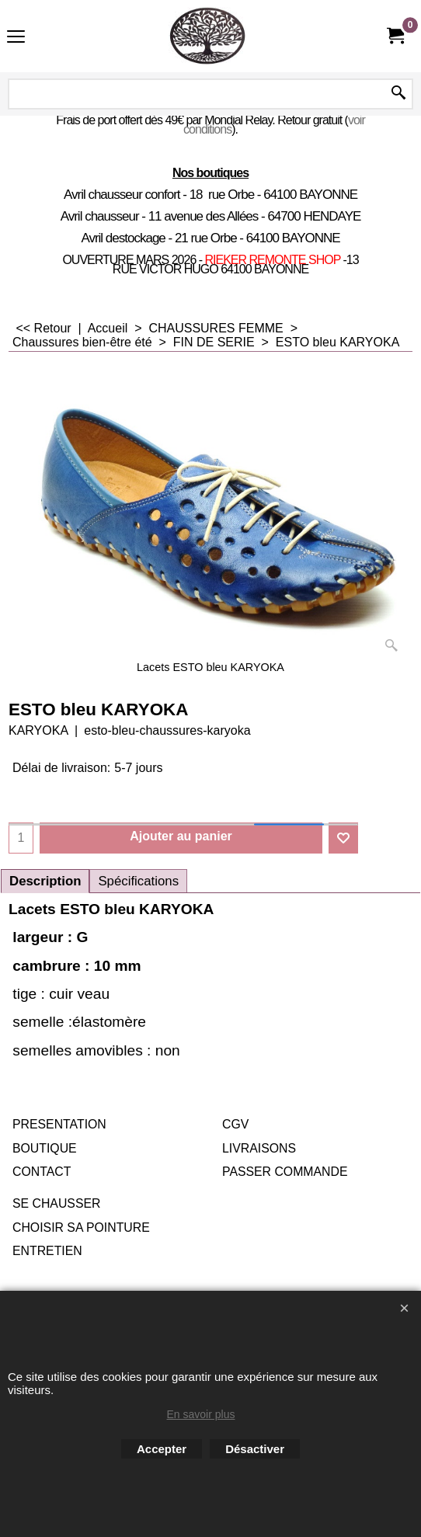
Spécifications (138, 881)
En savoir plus (201, 1414)
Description (45, 881)
